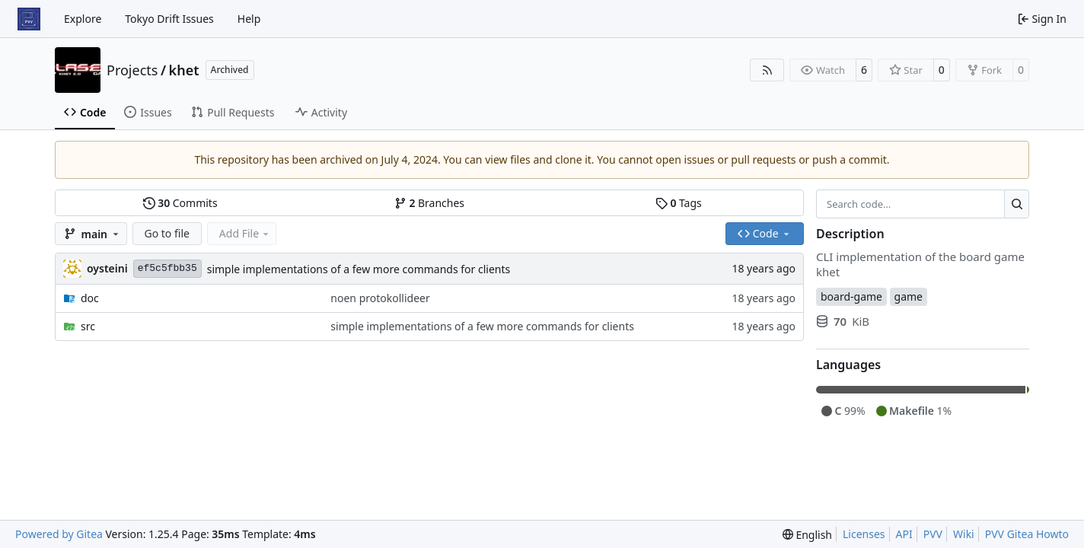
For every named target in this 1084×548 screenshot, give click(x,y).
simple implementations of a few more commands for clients (359, 269)
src (88, 326)
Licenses (864, 534)
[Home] (29, 19)
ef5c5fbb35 (167, 268)
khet (184, 70)
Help (249, 18)
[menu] (807, 534)
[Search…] (1016, 204)
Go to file (167, 233)
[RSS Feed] (767, 70)
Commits (180, 203)
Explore (82, 18)
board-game (851, 296)
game (908, 296)
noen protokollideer (379, 298)
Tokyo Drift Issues (169, 18)
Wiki (963, 534)
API (904, 534)
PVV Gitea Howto (1027, 534)
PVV (932, 534)
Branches (429, 203)
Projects (132, 70)
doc (90, 298)
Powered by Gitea (59, 534)
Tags (678, 203)
